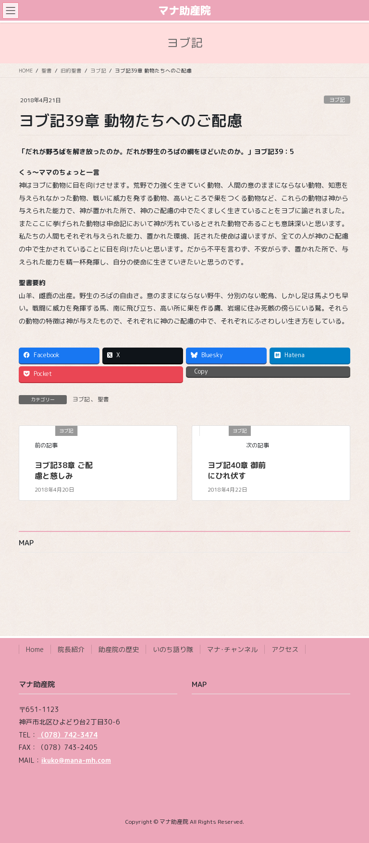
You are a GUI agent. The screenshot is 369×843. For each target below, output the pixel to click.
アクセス (284, 649)
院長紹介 (71, 649)
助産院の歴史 (118, 649)
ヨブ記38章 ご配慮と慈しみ (64, 470)
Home (35, 649)
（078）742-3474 (67, 734)
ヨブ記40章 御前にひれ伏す (237, 470)
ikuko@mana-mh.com (76, 760)
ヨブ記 (337, 100)
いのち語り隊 (173, 649)
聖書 (103, 399)
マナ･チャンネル (232, 649)
